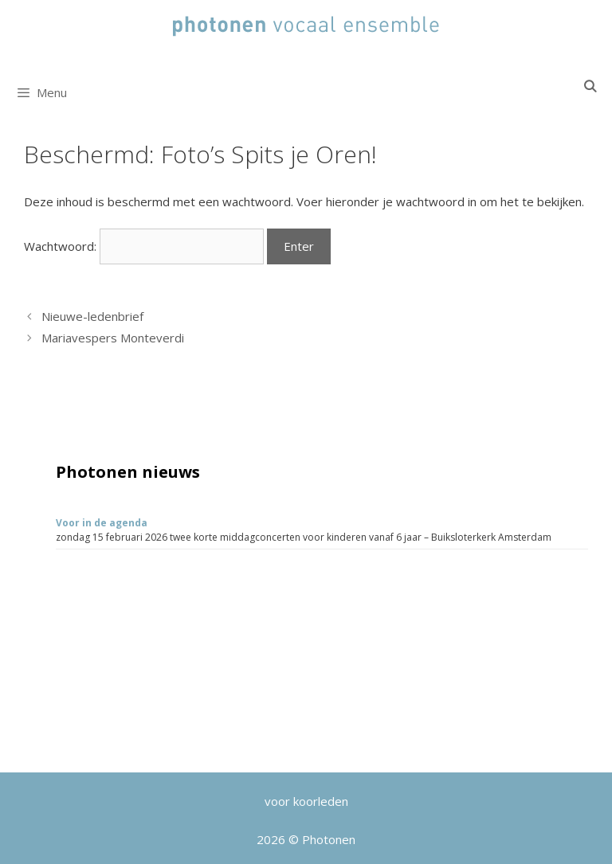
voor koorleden (306, 801)
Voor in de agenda (101, 523)
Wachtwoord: (144, 246)
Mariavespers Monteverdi (112, 338)
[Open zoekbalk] (590, 86)
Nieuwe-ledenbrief (92, 316)
